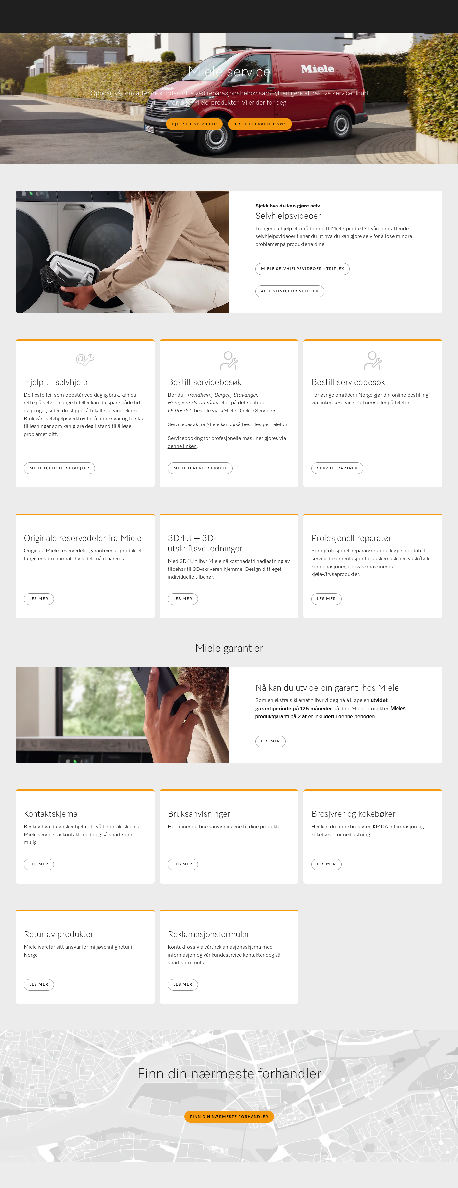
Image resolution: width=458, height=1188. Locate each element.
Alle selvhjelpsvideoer (290, 291)
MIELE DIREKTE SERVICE (200, 468)
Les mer (38, 599)
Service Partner (337, 468)
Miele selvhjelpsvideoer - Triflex (302, 269)
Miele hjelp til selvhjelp (59, 468)
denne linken (182, 446)
